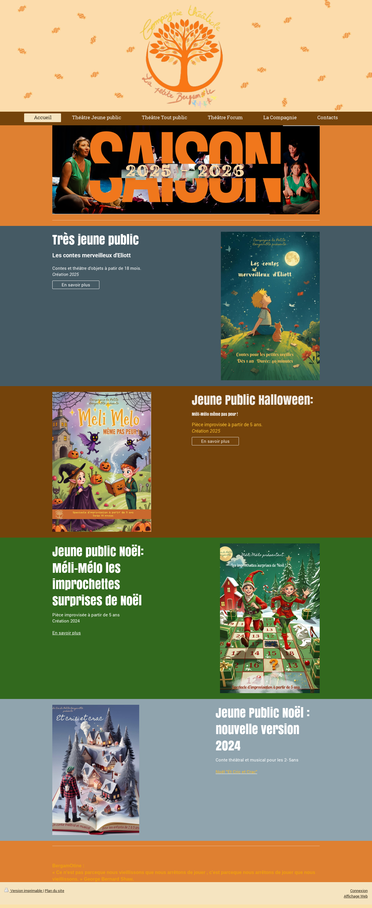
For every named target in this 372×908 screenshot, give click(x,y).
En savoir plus (76, 285)
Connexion (359, 890)
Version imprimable (23, 890)
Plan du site (54, 890)
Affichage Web (356, 896)
